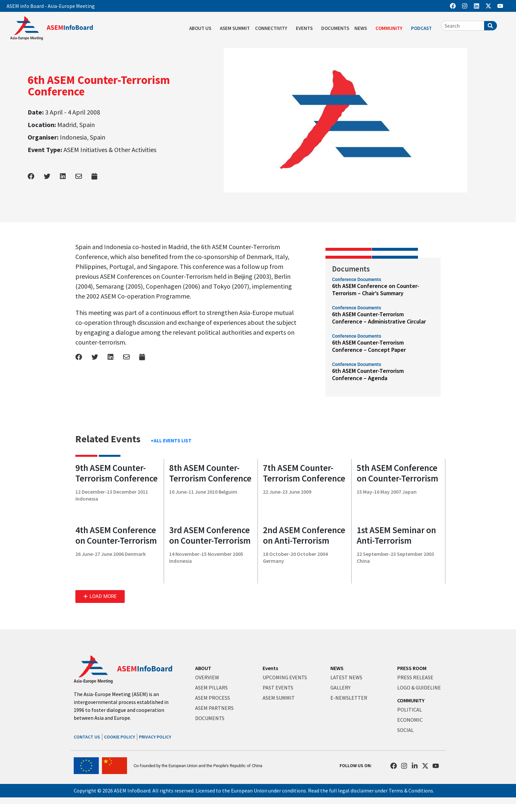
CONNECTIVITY (273, 28)
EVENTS (306, 28)
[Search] (490, 25)
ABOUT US (202, 28)
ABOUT (203, 668)
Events (270, 668)
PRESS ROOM (411, 668)
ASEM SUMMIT (235, 28)
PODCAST (423, 28)
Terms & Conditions (411, 790)
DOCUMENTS (335, 28)
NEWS (362, 28)
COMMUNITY (390, 28)
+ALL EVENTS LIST (171, 440)
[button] (100, 596)
